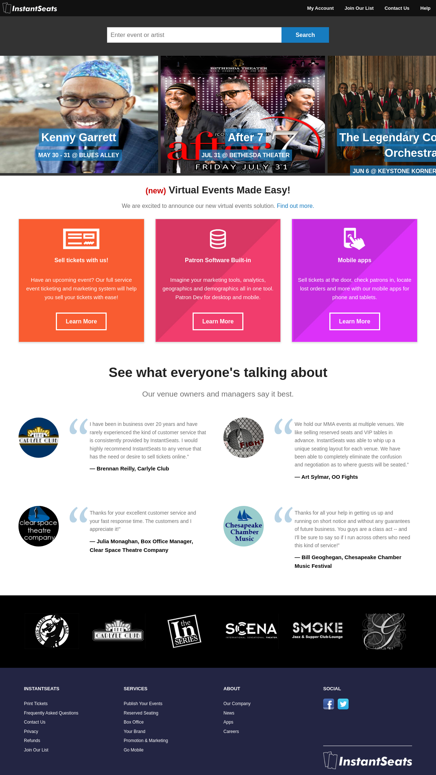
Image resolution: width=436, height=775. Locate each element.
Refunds (32, 740)
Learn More (81, 321)
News (228, 713)
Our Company (237, 703)
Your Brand (134, 731)
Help (425, 8)
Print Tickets (36, 703)
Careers (231, 731)
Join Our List (359, 8)
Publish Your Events (143, 703)
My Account (320, 8)
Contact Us (397, 8)
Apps (228, 722)
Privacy (31, 731)
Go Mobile (134, 750)
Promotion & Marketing (146, 740)
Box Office (134, 722)
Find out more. (295, 206)
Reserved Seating (141, 713)
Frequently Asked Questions (51, 713)
